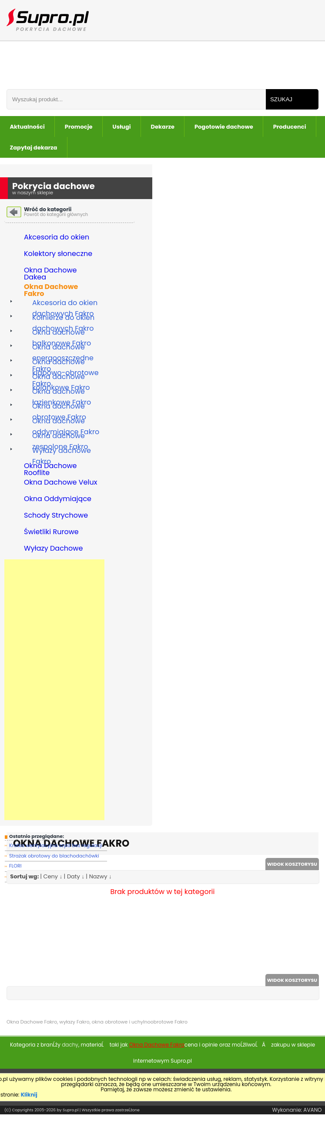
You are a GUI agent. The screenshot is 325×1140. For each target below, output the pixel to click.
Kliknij (29, 1094)
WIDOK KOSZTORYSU (292, 864)
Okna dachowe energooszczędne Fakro (63, 348)
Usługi (122, 127)
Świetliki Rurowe (51, 532)
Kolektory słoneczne (58, 254)
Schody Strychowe (56, 516)
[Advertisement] (54, 689)
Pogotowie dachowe (223, 127)
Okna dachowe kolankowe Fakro (61, 377)
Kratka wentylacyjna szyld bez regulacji (55, 845)
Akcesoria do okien (56, 238)
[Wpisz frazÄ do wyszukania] (136, 99)
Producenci (289, 127)
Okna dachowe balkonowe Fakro (61, 333)
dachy (70, 1044)
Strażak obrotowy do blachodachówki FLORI (54, 856)
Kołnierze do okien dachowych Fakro (63, 318)
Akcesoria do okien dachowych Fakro (64, 303)
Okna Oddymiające (57, 499)
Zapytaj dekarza (33, 147)
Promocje (79, 127)
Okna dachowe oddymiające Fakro (65, 422)
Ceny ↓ (52, 876)
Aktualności (27, 127)
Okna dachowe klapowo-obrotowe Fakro (65, 363)
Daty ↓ (75, 876)
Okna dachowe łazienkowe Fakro (61, 392)
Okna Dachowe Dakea (50, 273)
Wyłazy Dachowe (53, 549)
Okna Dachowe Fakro (51, 289)
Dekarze (162, 127)
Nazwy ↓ (100, 876)
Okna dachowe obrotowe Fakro (59, 407)
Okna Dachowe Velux (60, 483)
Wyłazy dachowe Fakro (61, 451)
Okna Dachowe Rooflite (50, 468)
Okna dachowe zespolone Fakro (60, 436)
